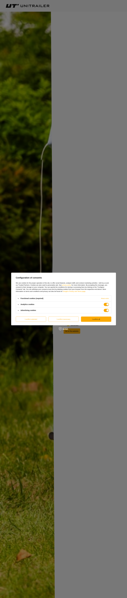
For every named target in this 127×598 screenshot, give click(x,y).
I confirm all (96, 319)
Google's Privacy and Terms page (74, 291)
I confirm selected (31, 319)
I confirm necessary (63, 319)
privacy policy (66, 285)
